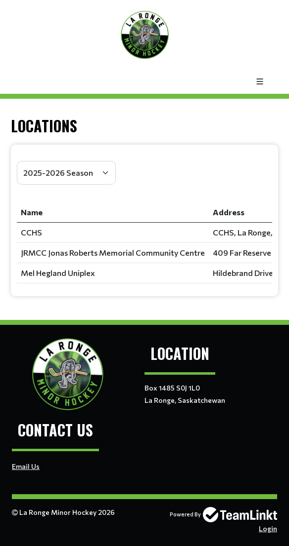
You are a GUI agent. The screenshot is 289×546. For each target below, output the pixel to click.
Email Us (26, 466)
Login (268, 528)
